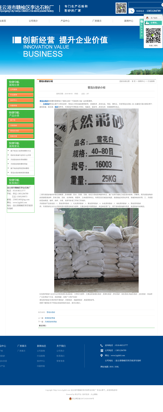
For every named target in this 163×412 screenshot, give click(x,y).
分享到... (154, 23)
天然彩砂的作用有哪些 (19, 160)
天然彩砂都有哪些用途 (19, 164)
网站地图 (104, 367)
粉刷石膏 (13, 136)
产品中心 (65, 21)
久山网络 (94, 394)
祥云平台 (78, 394)
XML (117, 367)
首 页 (134, 81)
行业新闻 (13, 95)
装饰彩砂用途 (50, 318)
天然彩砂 (13, 125)
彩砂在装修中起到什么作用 (21, 155)
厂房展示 (96, 21)
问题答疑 (13, 106)
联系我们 (60, 356)
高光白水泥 (14, 131)
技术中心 (13, 100)
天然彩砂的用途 (51, 322)
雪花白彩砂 (51, 312)
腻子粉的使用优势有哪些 (20, 168)
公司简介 (33, 21)
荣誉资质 (60, 361)
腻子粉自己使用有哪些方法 (21, 151)
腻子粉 (12, 120)
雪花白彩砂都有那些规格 (20, 173)
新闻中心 (128, 21)
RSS (111, 367)
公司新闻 (13, 89)
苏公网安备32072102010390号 (83, 399)
